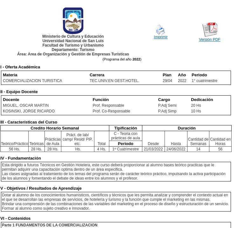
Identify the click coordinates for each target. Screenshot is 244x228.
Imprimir (160, 37)
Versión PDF (209, 39)
